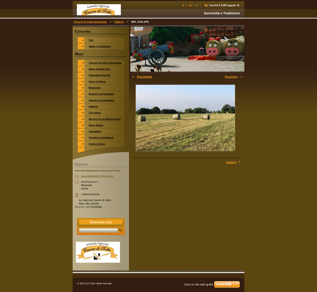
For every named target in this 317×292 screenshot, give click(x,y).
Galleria (118, 21)
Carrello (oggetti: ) (224, 5)
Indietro (231, 162)
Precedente (144, 76)
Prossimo (231, 76)
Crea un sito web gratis (198, 284)
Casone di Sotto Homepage (90, 21)
